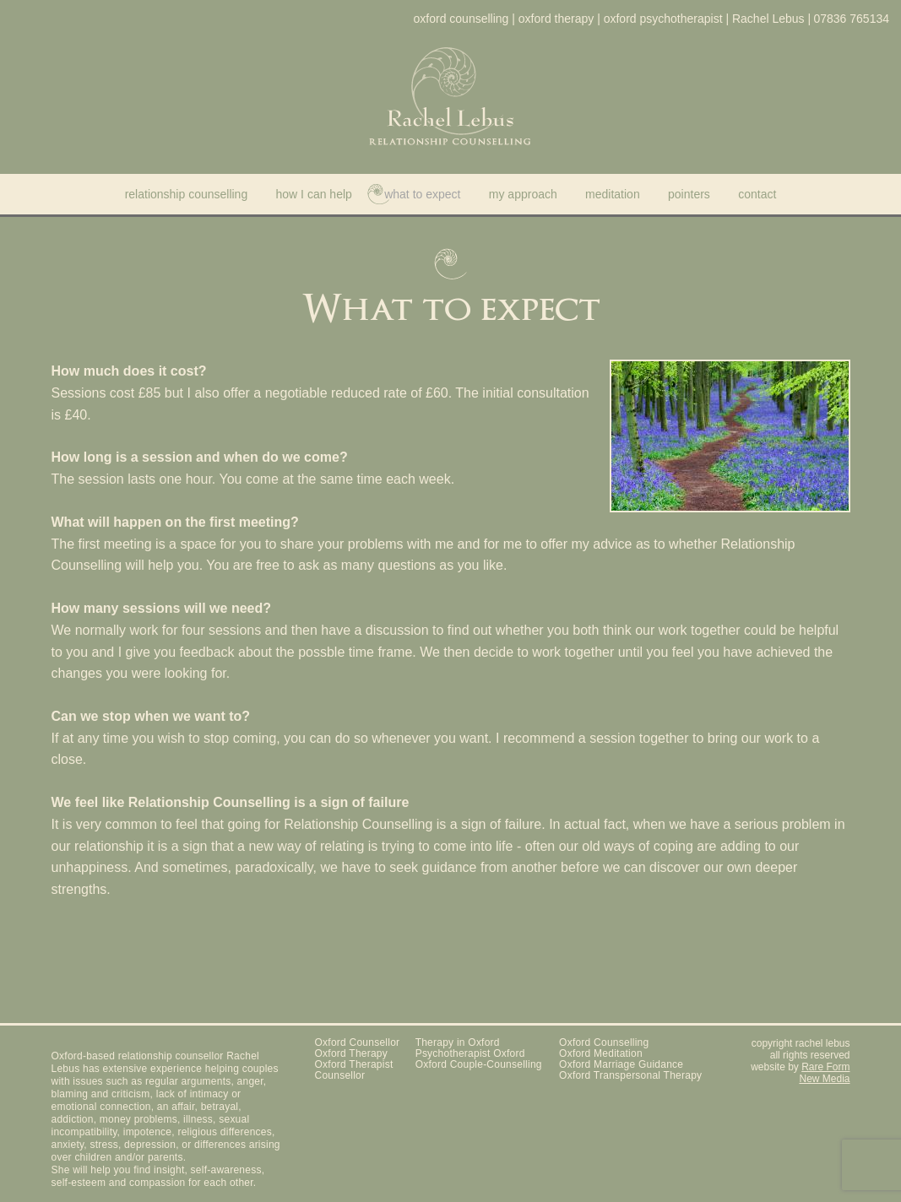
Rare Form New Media (824, 1073)
